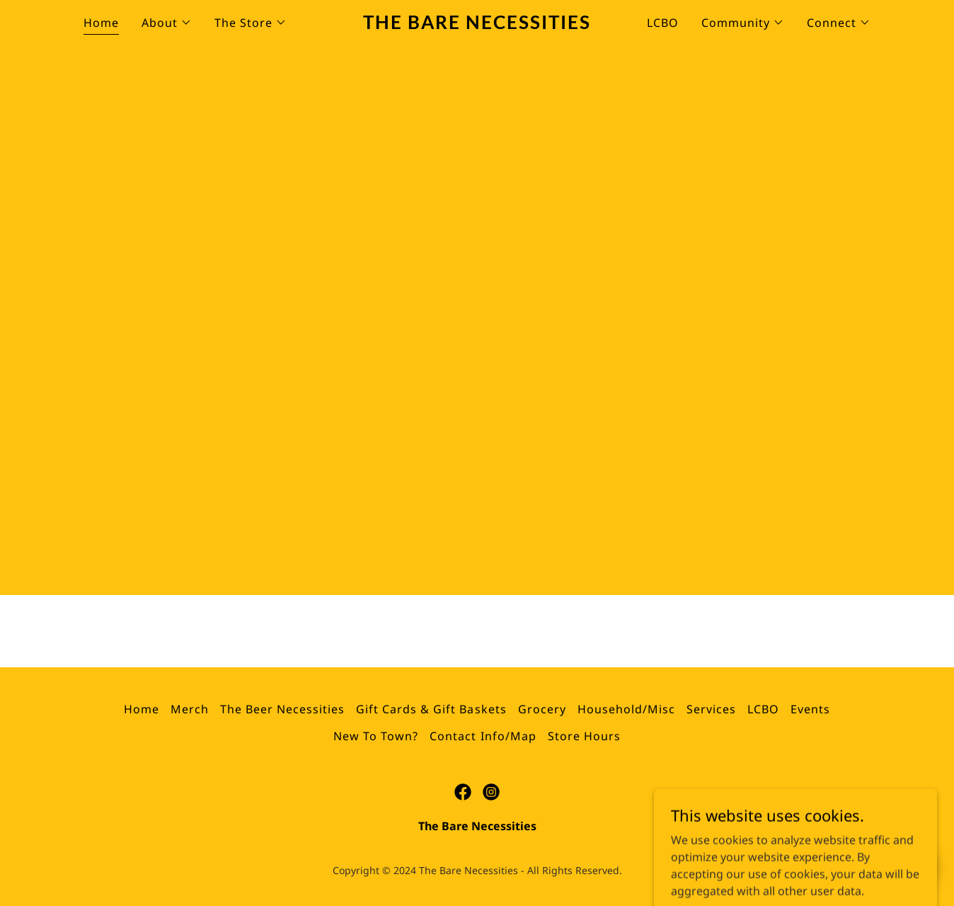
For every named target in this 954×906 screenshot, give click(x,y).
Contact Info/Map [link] (483, 736)
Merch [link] (190, 709)
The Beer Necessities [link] (282, 709)
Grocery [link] (542, 709)
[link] (477, 25)
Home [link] (101, 22)
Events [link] (810, 709)
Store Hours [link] (584, 736)
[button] (167, 22)
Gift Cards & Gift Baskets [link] (431, 709)
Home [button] (141, 709)
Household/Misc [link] (626, 709)
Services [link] (711, 709)
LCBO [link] (663, 22)
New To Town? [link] (375, 736)
